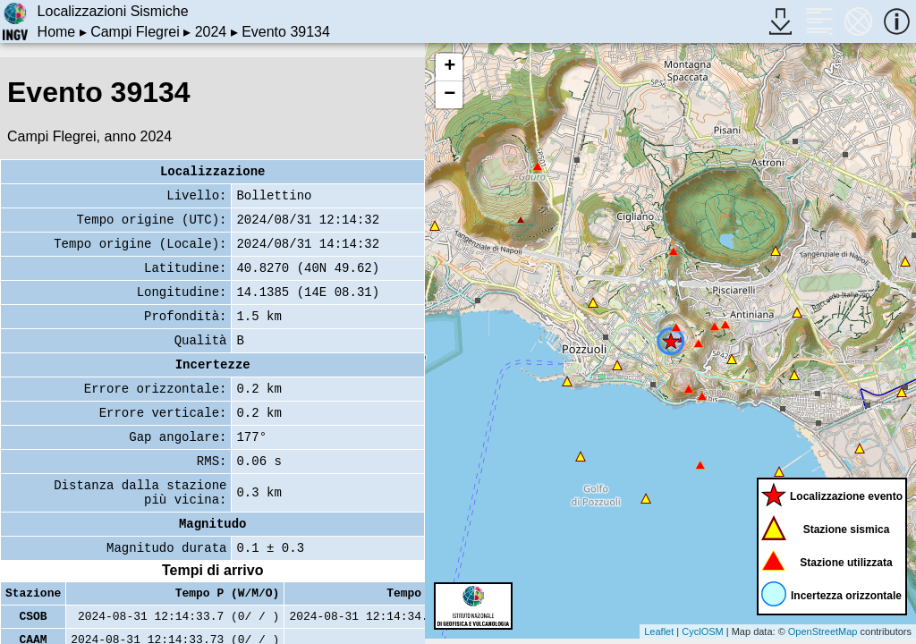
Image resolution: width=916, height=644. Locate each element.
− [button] (449, 94)
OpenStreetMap (823, 631)
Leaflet (659, 631)
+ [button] (449, 67)
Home (57, 31)
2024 (211, 31)
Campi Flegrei (135, 31)
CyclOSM (702, 631)
